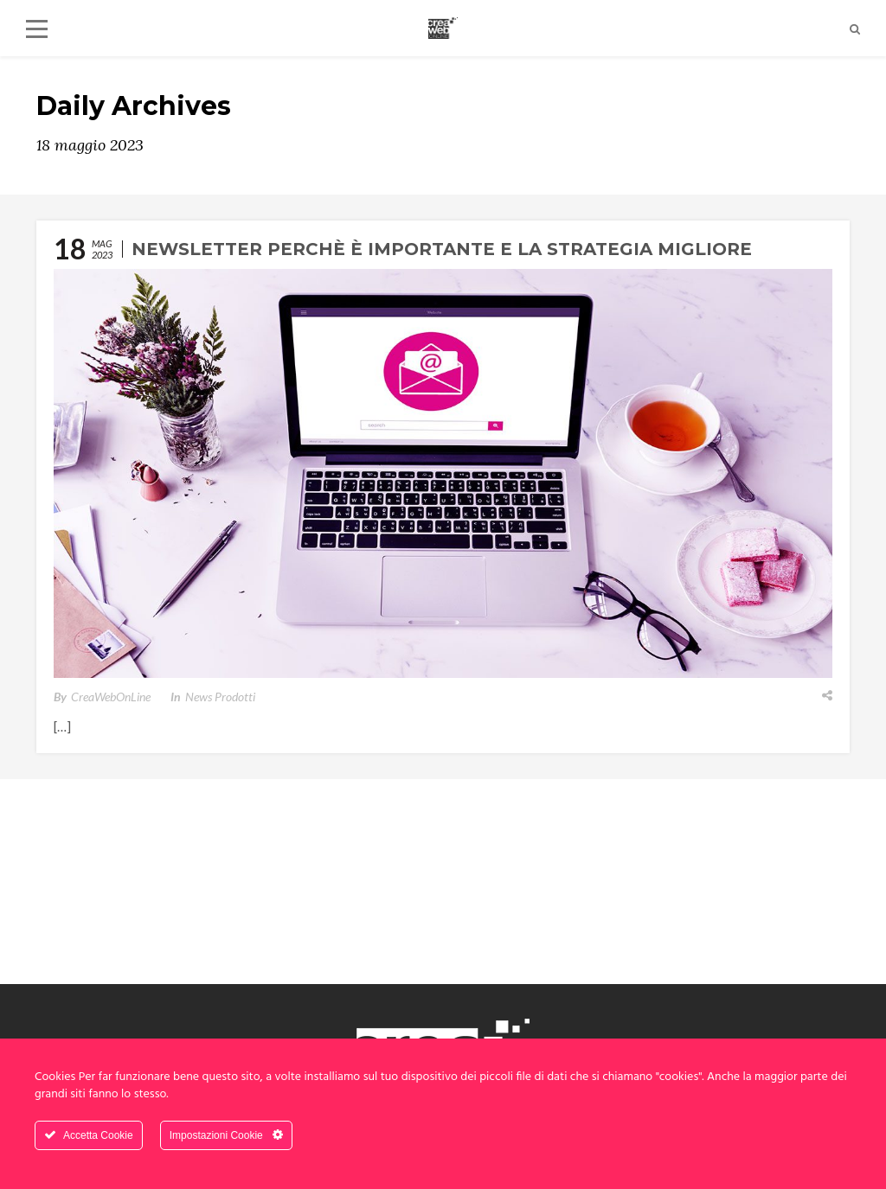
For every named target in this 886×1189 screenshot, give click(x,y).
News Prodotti (220, 696)
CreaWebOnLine (111, 696)
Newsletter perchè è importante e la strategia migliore (442, 249)
